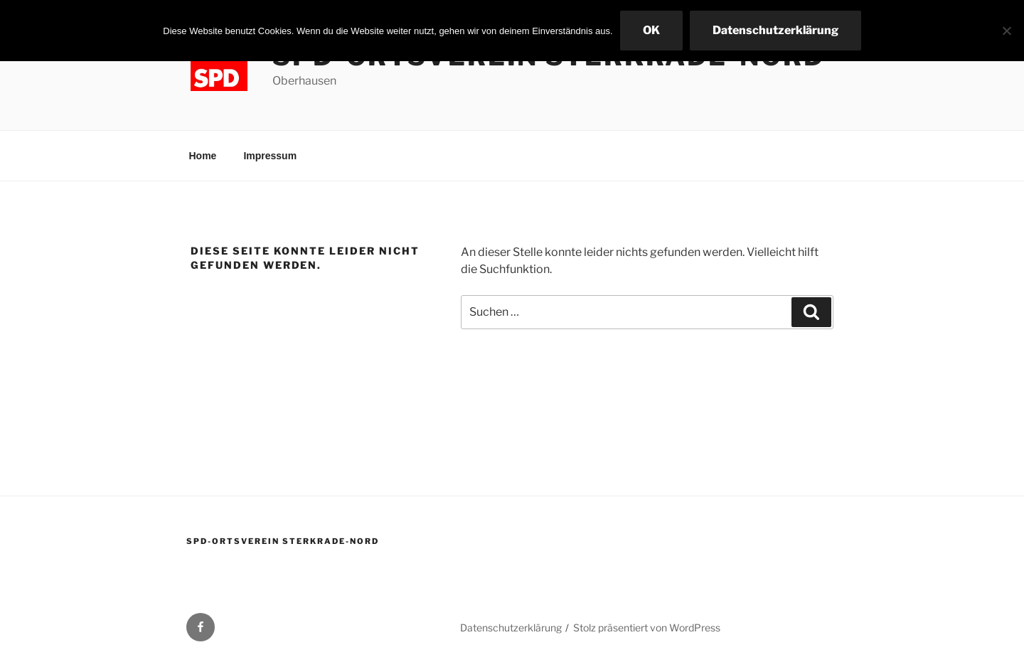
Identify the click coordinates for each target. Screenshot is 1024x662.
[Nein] (1006, 30)
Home (203, 155)
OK (651, 30)
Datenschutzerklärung (511, 627)
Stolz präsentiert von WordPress (646, 627)
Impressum (270, 155)
